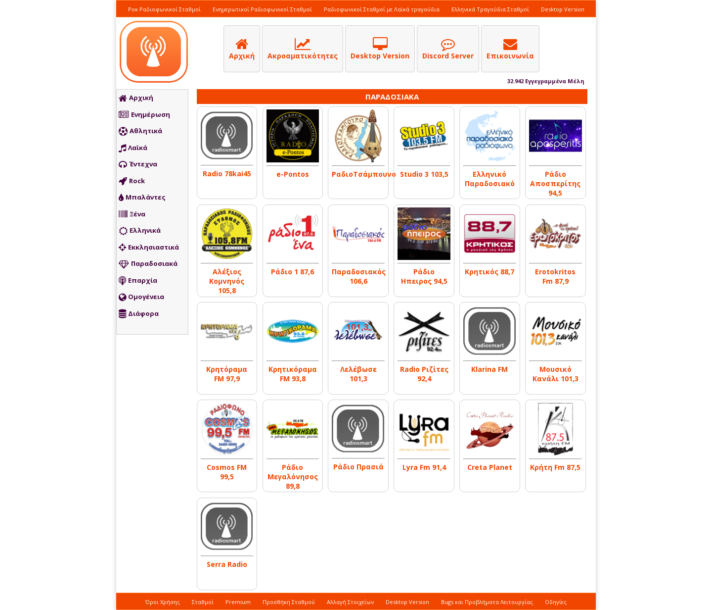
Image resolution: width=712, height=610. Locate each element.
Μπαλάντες (142, 198)
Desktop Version (562, 9)
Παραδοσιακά (148, 264)
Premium (238, 602)
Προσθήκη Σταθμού (289, 602)
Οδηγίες (556, 602)
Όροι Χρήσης (162, 602)
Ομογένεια (141, 297)
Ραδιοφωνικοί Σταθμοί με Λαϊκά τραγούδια (382, 9)
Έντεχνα (138, 164)
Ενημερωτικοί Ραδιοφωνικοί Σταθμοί (262, 9)
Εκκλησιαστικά (149, 248)
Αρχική (136, 98)
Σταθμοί (203, 602)
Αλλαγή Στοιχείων (350, 602)
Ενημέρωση (144, 115)
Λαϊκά (133, 148)
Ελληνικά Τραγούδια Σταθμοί (490, 9)
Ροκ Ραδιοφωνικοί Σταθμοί (164, 9)
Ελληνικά (140, 231)
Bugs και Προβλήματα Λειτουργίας (487, 602)
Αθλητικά (140, 131)
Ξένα (132, 214)
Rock (132, 181)
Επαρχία (138, 281)
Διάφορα (139, 314)
